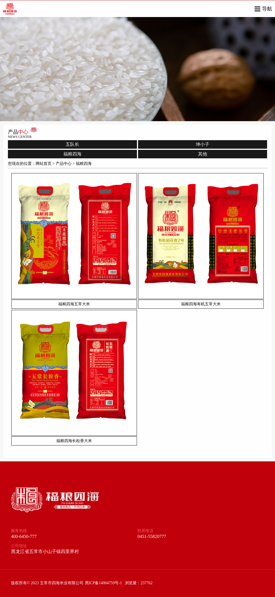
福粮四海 (72, 154)
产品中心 (64, 163)
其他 (202, 154)
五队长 (72, 144)
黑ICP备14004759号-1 (103, 583)
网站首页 (43, 163)
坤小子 (202, 144)
